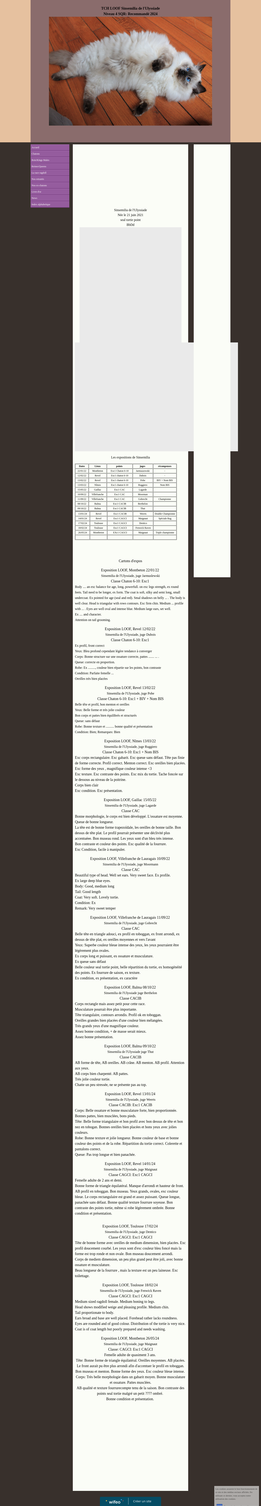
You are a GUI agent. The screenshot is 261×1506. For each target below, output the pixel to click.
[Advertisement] (130, 177)
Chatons (36, 153)
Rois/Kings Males (40, 160)
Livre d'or (36, 191)
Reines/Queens (39, 166)
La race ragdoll (39, 172)
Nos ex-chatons (39, 185)
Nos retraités (38, 179)
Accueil (35, 147)
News (34, 198)
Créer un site (142, 1501)
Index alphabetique (41, 204)
